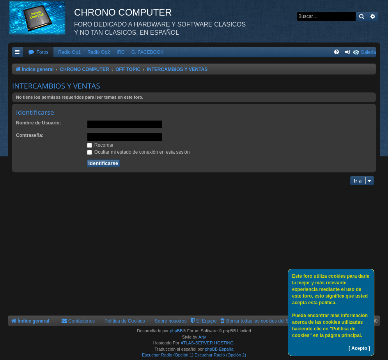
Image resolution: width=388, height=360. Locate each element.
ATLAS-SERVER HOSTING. (208, 342)
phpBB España (219, 349)
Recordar (100, 145)
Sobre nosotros (171, 321)
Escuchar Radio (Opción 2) (220, 355)
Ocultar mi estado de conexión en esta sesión (138, 152)
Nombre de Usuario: (38, 123)
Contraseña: (30, 135)
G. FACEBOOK (147, 52)
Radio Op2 (98, 52)
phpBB (176, 330)
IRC (121, 52)
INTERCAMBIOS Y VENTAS (56, 86)
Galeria (368, 52)
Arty (202, 337)
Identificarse (35, 112)
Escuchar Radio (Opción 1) (167, 355)
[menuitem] (38, 52)
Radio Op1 (69, 52)
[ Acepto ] (359, 348)
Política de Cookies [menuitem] (125, 321)
